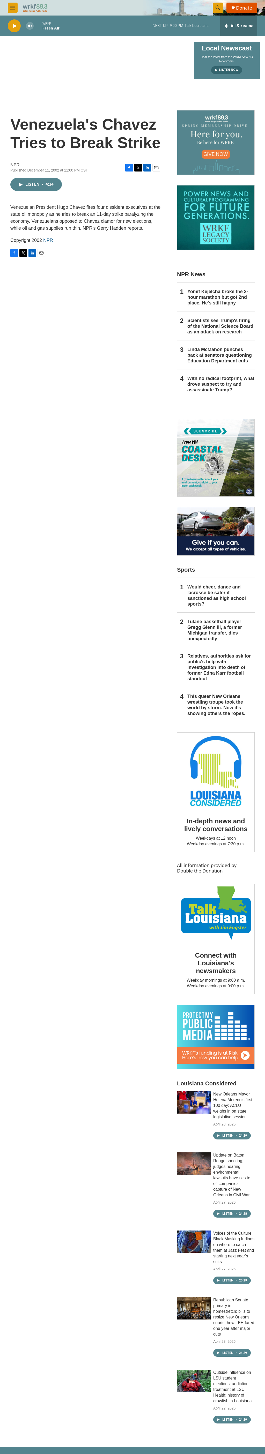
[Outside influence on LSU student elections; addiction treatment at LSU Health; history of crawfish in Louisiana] (194, 1381)
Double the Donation (200, 871)
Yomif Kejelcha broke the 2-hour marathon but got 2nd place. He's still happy (217, 297)
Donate (244, 8)
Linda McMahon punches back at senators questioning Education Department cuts (219, 355)
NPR (48, 240)
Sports (186, 569)
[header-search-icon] (218, 8)
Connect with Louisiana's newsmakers (216, 963)
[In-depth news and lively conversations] (215, 771)
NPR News (191, 274)
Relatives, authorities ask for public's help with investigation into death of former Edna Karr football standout (219, 667)
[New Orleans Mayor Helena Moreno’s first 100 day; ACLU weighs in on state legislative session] (194, 1102)
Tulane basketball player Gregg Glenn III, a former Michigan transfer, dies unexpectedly (214, 630)
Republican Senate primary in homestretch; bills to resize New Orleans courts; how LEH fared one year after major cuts (233, 1317)
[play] (14, 26)
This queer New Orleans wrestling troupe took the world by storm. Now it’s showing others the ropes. (216, 705)
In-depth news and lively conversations (216, 825)
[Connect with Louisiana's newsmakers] (215, 914)
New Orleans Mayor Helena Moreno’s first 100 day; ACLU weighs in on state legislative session (232, 1105)
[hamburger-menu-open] (13, 8)
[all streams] (238, 26)
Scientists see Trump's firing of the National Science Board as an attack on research (220, 326)
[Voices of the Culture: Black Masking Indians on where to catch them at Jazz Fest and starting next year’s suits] (194, 1242)
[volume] (29, 26)
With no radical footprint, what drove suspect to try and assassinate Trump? (220, 384)
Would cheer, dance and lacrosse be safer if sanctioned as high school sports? (216, 595)
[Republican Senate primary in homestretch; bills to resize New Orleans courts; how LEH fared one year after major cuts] (194, 1308)
